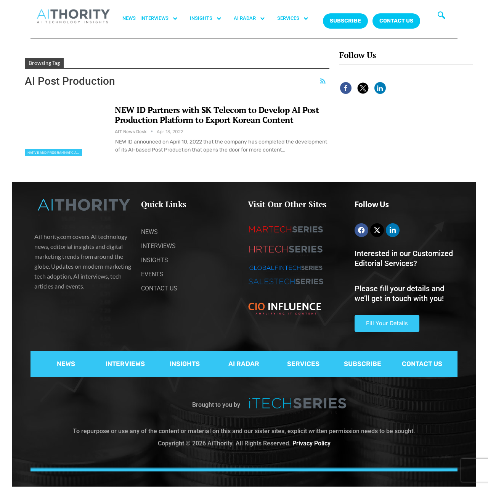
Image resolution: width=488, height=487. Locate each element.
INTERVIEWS (162, 18)
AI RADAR (253, 18)
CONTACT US (396, 21)
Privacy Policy (311, 443)
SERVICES (296, 18)
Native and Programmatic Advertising (54, 153)
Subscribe (345, 21)
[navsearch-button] (441, 17)
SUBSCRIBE (362, 364)
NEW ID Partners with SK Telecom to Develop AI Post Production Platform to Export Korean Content (217, 114)
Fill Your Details (387, 323)
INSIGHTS (209, 18)
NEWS (129, 18)
